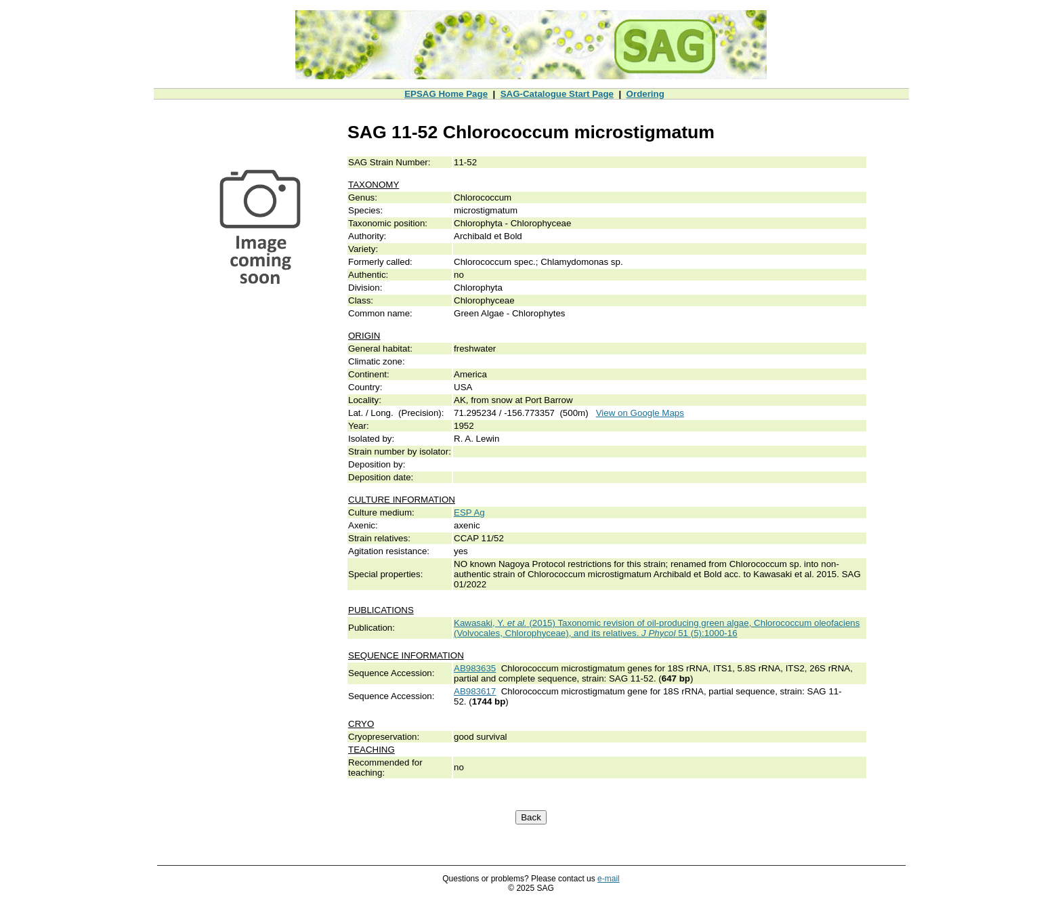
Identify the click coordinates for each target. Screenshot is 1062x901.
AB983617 (475, 691)
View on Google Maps (640, 413)
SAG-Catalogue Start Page (557, 94)
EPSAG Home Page (446, 94)
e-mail (608, 878)
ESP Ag (469, 512)
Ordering (645, 94)
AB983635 (475, 668)
